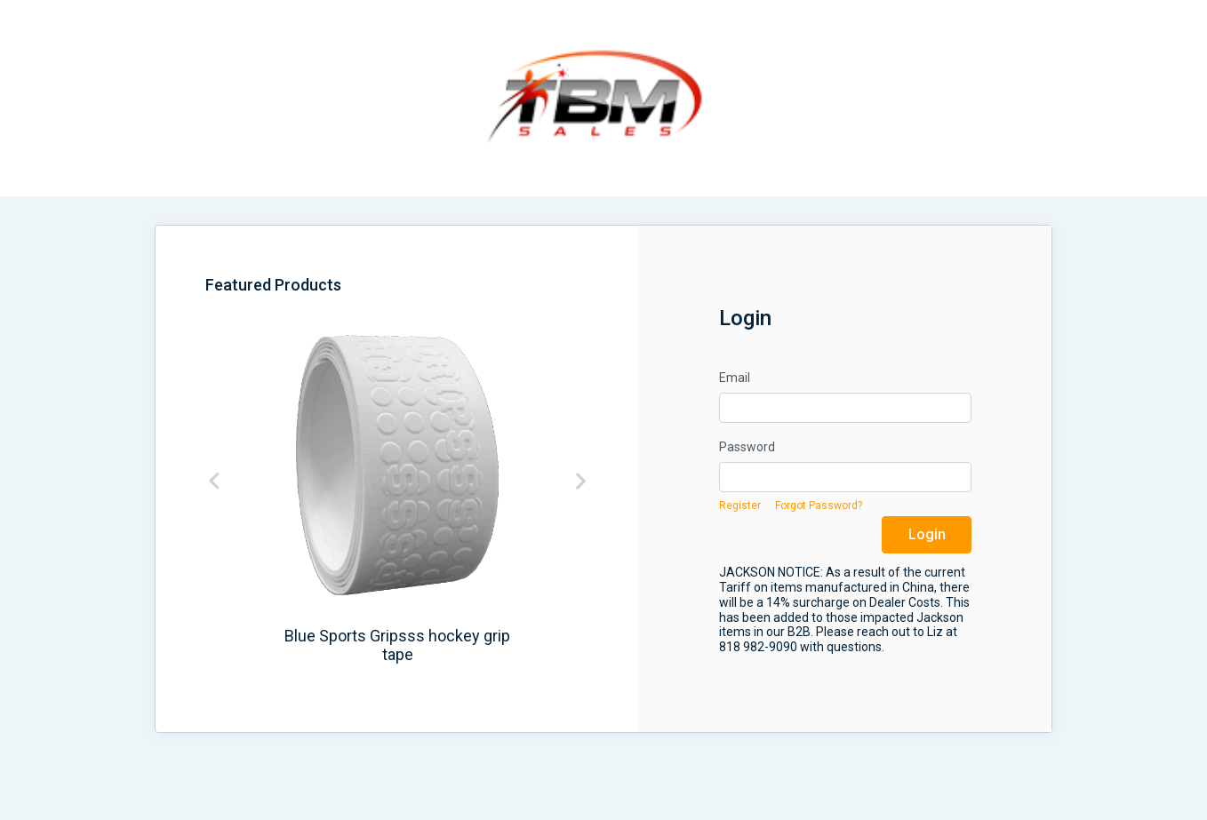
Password (747, 447)
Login (927, 534)
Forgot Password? (818, 505)
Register (740, 505)
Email (734, 377)
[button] (224, 480)
